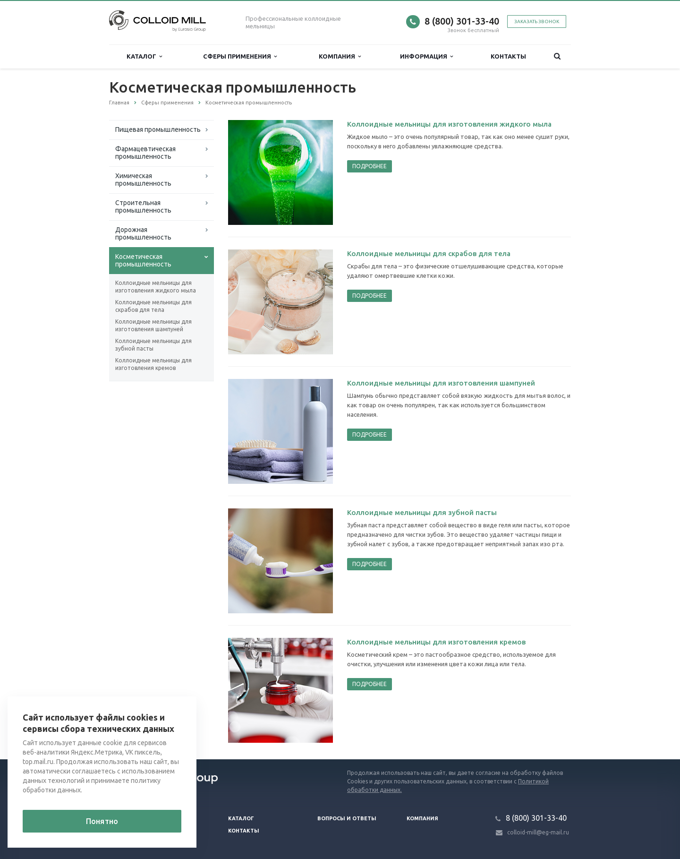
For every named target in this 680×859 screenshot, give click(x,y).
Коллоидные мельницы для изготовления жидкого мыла (155, 286)
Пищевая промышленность (158, 129)
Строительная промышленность (143, 206)
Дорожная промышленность (143, 233)
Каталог (144, 56)
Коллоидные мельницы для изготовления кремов (153, 364)
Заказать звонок (536, 21)
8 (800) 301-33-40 (462, 21)
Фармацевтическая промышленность (145, 152)
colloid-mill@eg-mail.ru (538, 832)
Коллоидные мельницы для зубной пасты (153, 345)
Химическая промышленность (143, 179)
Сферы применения (240, 56)
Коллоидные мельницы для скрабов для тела (153, 306)
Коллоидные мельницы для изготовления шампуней (153, 325)
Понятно (102, 821)
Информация (426, 56)
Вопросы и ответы (346, 818)
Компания (340, 56)
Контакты (508, 56)
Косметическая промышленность (143, 260)
